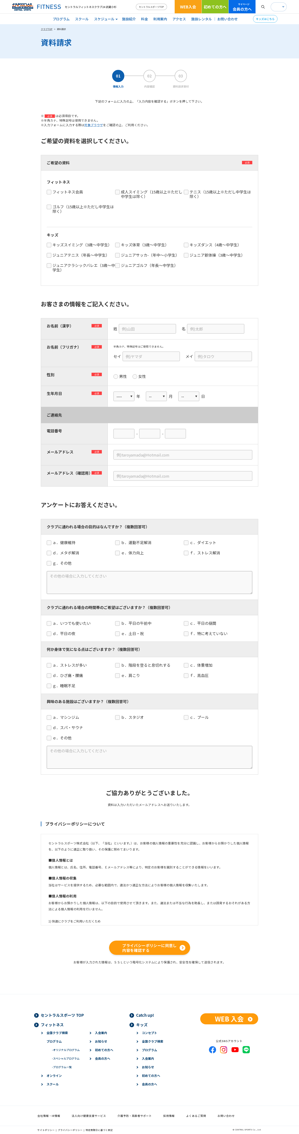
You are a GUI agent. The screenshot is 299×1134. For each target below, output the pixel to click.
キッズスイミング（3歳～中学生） (82, 245)
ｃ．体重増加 (203, 665)
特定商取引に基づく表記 (99, 1130)
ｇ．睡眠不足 (65, 685)
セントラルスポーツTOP (151, 6)
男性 (123, 376)
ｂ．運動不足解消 (138, 542)
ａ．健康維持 (65, 542)
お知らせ (101, 1041)
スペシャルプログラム (66, 1058)
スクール (82, 18)
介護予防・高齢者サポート (134, 1116)
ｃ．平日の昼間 (205, 623)
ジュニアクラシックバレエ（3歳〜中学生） (83, 267)
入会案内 (101, 1032)
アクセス (179, 18)
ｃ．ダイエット (205, 542)
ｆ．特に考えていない (210, 633)
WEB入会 (188, 7)
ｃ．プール (201, 717)
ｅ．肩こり (132, 675)
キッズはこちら (265, 19)
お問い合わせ (227, 18)
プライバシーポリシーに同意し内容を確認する (149, 948)
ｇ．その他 (63, 563)
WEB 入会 (229, 1018)
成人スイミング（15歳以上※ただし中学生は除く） (151, 194)
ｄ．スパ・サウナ (69, 727)
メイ (189, 356)
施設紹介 (129, 18)
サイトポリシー (46, 1130)
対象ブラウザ (93, 125)
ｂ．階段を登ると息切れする (147, 665)
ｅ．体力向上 (134, 553)
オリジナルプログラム (66, 1050)
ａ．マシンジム (67, 717)
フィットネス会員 (67, 192)
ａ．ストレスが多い (71, 665)
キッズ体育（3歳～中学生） (145, 245)
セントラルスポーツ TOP (62, 1015)
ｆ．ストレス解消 (207, 553)
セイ (117, 356)
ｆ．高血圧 (201, 675)
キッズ (142, 1024)
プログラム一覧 (62, 1067)
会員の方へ (242, 7)
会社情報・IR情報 (48, 1116)
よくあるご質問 (196, 1116)
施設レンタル (201, 18)
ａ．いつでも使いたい (73, 623)
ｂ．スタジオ (134, 717)
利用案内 (160, 18)
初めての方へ (215, 7)
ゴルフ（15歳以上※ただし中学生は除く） (83, 209)
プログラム (61, 18)
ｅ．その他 (63, 738)
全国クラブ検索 (57, 1032)
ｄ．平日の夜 (65, 633)
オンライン (54, 1075)
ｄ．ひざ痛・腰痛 (69, 675)
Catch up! (145, 1015)
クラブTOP (46, 29)
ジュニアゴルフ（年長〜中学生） (149, 265)
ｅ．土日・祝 (134, 633)
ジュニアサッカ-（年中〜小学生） (150, 255)
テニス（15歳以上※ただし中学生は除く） (220, 194)
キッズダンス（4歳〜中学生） (215, 245)
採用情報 (169, 1116)
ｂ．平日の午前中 (138, 623)
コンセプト (149, 1032)
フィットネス (52, 1024)
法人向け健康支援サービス (89, 1116)
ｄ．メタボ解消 (67, 553)
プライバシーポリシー (70, 1130)
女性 (142, 376)
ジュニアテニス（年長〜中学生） (80, 255)
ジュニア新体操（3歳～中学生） (217, 255)
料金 (144, 18)
